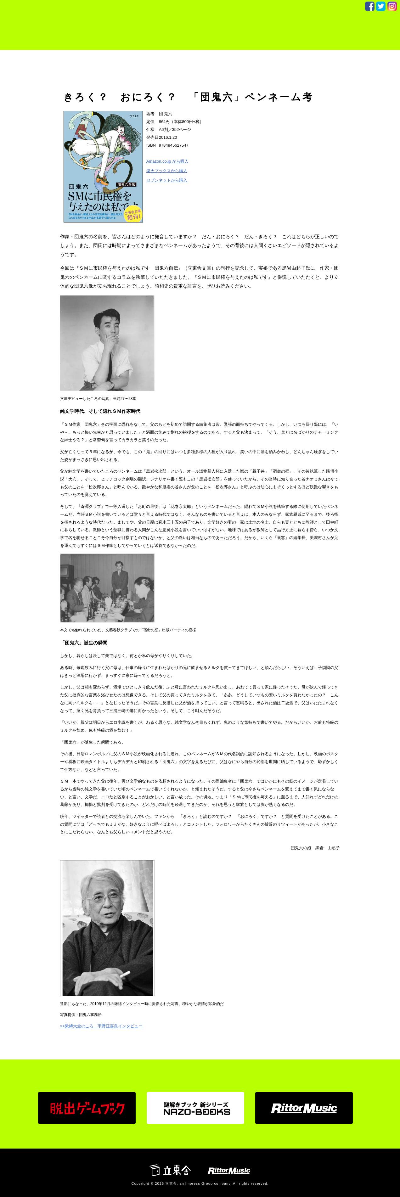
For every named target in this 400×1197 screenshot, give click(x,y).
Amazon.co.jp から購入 (167, 161)
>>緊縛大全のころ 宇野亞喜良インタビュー (101, 1026)
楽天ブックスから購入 (166, 170)
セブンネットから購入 (166, 180)
